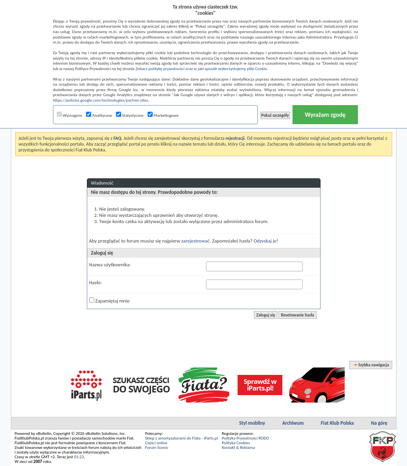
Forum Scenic (157, 447)
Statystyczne (130, 115)
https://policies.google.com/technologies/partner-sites (100, 100)
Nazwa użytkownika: (110, 264)
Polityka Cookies (236, 442)
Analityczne (99, 115)
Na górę (379, 423)
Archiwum (293, 423)
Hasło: (95, 282)
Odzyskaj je (265, 241)
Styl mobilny (252, 423)
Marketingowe (163, 115)
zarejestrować (195, 241)
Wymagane (70, 115)
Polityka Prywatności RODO (245, 438)
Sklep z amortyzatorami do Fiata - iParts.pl (181, 438)
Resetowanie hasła (297, 315)
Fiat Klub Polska (337, 423)
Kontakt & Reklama (238, 447)
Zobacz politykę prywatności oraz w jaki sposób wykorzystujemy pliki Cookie (201, 68)
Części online (156, 442)
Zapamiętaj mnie (109, 300)
